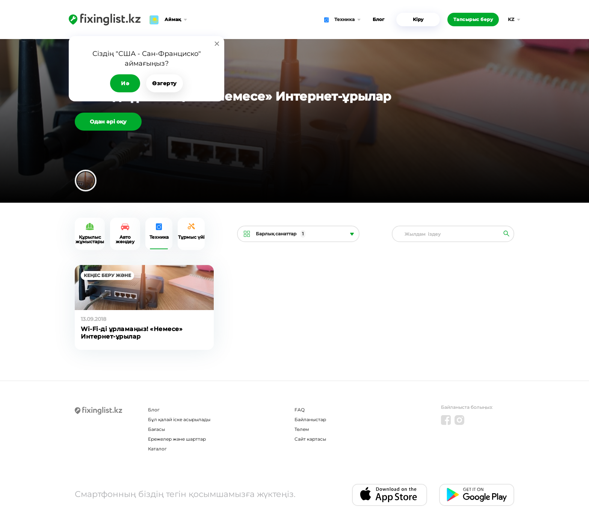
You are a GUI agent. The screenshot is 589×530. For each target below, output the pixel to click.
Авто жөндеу (125, 239)
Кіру (418, 19)
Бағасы (156, 429)
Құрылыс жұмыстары (90, 239)
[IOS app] (389, 495)
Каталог (157, 449)
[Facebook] (446, 420)
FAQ (299, 410)
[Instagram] (459, 420)
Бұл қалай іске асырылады (179, 419)
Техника (159, 237)
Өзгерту (164, 83)
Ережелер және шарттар (177, 439)
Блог (378, 19)
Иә (125, 83)
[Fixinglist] (104, 19)
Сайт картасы (310, 439)
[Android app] (476, 495)
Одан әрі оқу (108, 121)
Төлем (301, 429)
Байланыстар (310, 419)
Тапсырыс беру (473, 19)
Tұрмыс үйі (191, 237)
